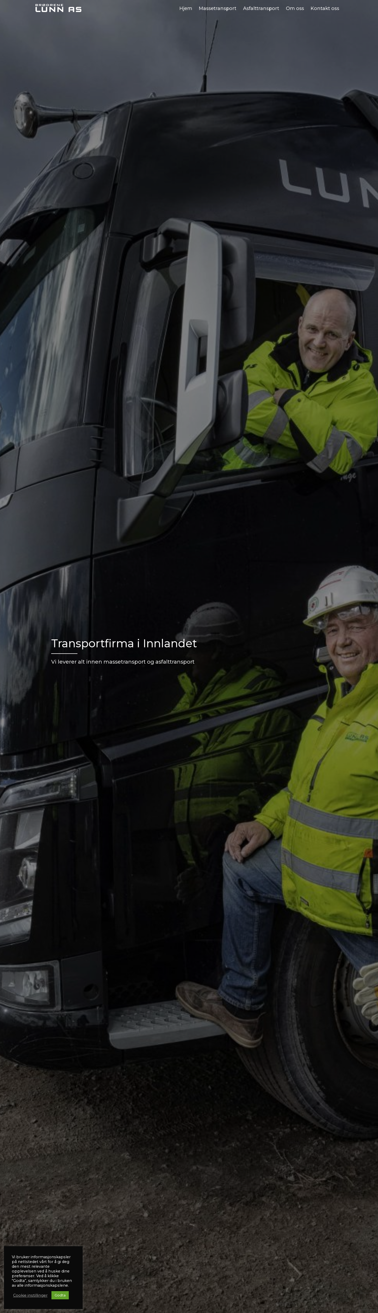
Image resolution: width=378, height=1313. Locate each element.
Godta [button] (60, 1295)
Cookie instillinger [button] (30, 1295)
